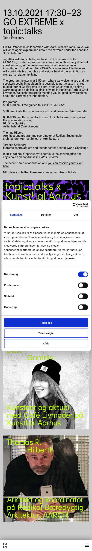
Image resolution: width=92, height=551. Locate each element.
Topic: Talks (76, 47)
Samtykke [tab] (16, 214)
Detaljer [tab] (46, 214)
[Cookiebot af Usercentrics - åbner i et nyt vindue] (72, 205)
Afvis (46, 343)
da (5, 544)
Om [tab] (75, 214)
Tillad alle (46, 322)
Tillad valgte (46, 333)
